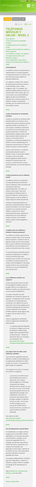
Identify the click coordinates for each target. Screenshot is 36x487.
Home (28, 5)
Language (23, 1)
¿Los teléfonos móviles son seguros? (17, 54)
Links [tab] (22, 19)
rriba (8, 477)
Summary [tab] (8, 19)
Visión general (10, 39)
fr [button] (33, 1)
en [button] (27, 1)
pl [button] (35, 1)
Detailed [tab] (15, 19)
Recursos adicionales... (13, 481)
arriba (8, 109)
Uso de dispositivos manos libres (16, 60)
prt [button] (31, 1)
